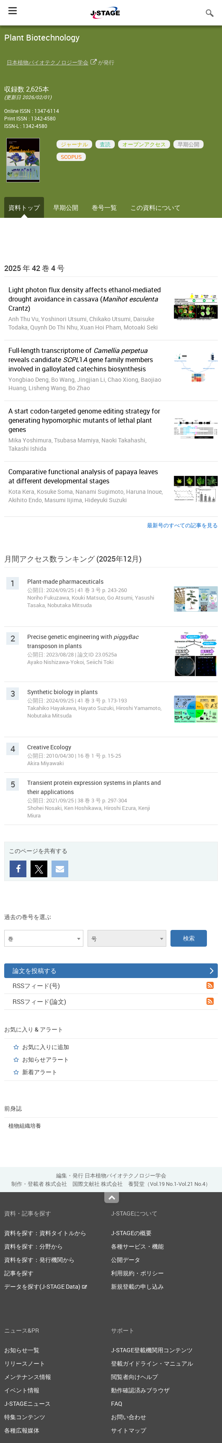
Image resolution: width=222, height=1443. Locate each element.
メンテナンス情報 (27, 1377)
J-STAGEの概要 (131, 1233)
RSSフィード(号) (113, 985)
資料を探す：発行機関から (39, 1260)
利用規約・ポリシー (137, 1273)
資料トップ (24, 207)
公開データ (125, 1260)
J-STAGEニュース (27, 1403)
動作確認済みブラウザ (140, 1390)
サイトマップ (128, 1430)
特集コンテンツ (24, 1417)
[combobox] (43, 938)
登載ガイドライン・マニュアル (152, 1363)
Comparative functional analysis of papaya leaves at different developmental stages (83, 476)
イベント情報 (21, 1390)
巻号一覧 (104, 207)
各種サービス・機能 (137, 1246)
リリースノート (24, 1363)
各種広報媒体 (21, 1430)
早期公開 (65, 207)
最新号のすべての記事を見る (182, 525)
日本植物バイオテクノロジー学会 (47, 62)
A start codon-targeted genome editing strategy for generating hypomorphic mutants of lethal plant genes (84, 420)
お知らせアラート (45, 1059)
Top (111, 1197)
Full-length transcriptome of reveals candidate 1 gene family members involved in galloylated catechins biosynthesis (80, 359)
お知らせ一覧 (21, 1350)
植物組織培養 (24, 1125)
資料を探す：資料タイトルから (45, 1233)
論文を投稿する (113, 970)
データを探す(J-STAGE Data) (45, 1286)
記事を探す (19, 1273)
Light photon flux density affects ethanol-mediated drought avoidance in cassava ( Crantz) (84, 299)
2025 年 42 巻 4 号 (34, 268)
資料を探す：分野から (33, 1246)
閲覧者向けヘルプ (134, 1377)
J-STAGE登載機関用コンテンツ (152, 1350)
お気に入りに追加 (45, 1047)
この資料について (155, 207)
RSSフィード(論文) (113, 1001)
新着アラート (39, 1072)
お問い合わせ (128, 1417)
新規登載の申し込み (137, 1286)
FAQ (116, 1403)
